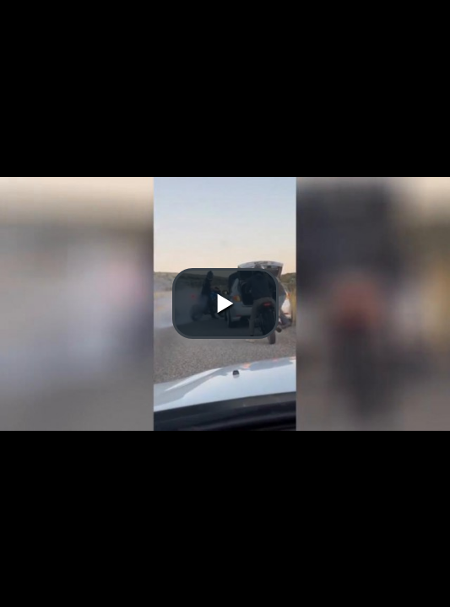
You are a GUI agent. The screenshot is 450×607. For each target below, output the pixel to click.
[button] (225, 303)
